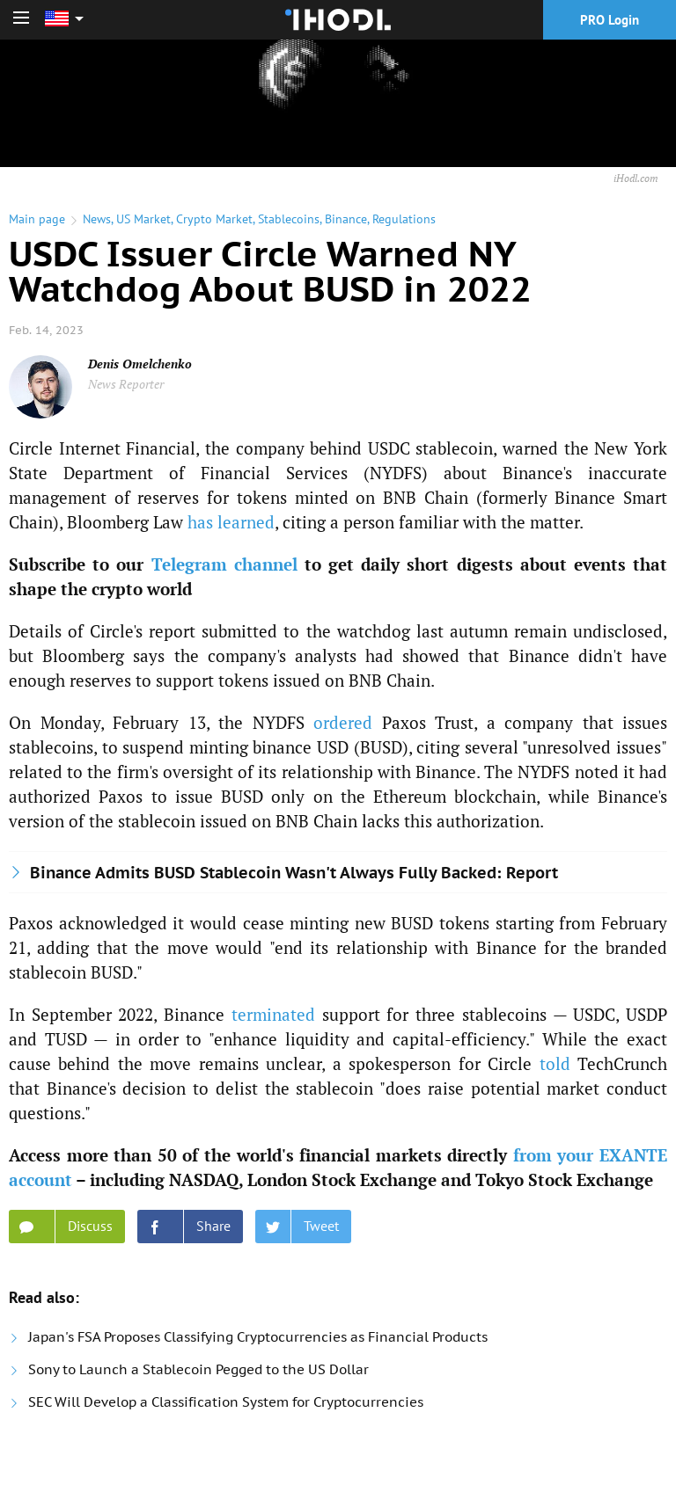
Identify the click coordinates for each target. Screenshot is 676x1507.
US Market (143, 219)
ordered (342, 722)
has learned (231, 522)
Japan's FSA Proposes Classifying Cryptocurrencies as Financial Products (258, 1337)
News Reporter (126, 383)
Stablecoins (289, 219)
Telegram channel (224, 564)
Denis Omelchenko (140, 363)
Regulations (404, 219)
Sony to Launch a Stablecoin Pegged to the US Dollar (198, 1369)
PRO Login (609, 19)
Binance (346, 219)
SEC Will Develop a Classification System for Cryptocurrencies (225, 1402)
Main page (37, 219)
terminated (273, 1014)
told (555, 1063)
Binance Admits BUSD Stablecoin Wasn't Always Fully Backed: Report (294, 873)
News (97, 219)
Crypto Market (214, 219)
